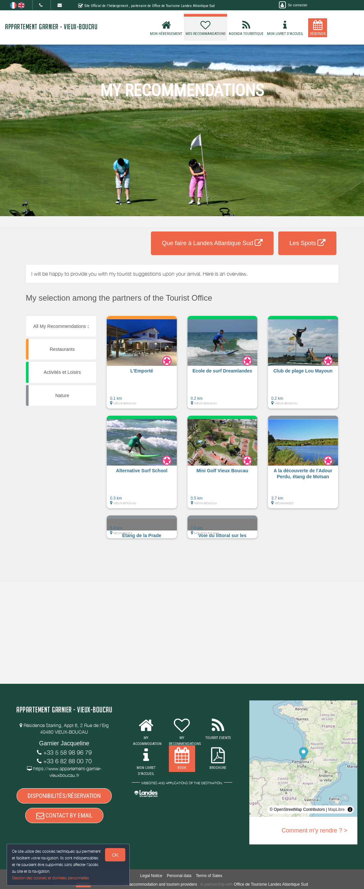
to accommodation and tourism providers (161, 884)
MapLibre (336, 809)
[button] (141, 365)
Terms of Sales (209, 875)
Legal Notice (151, 875)
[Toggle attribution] (350, 810)
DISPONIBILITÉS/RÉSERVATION (64, 795)
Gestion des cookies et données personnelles (50, 877)
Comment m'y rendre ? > (314, 830)
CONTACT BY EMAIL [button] (64, 815)
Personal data (179, 875)
